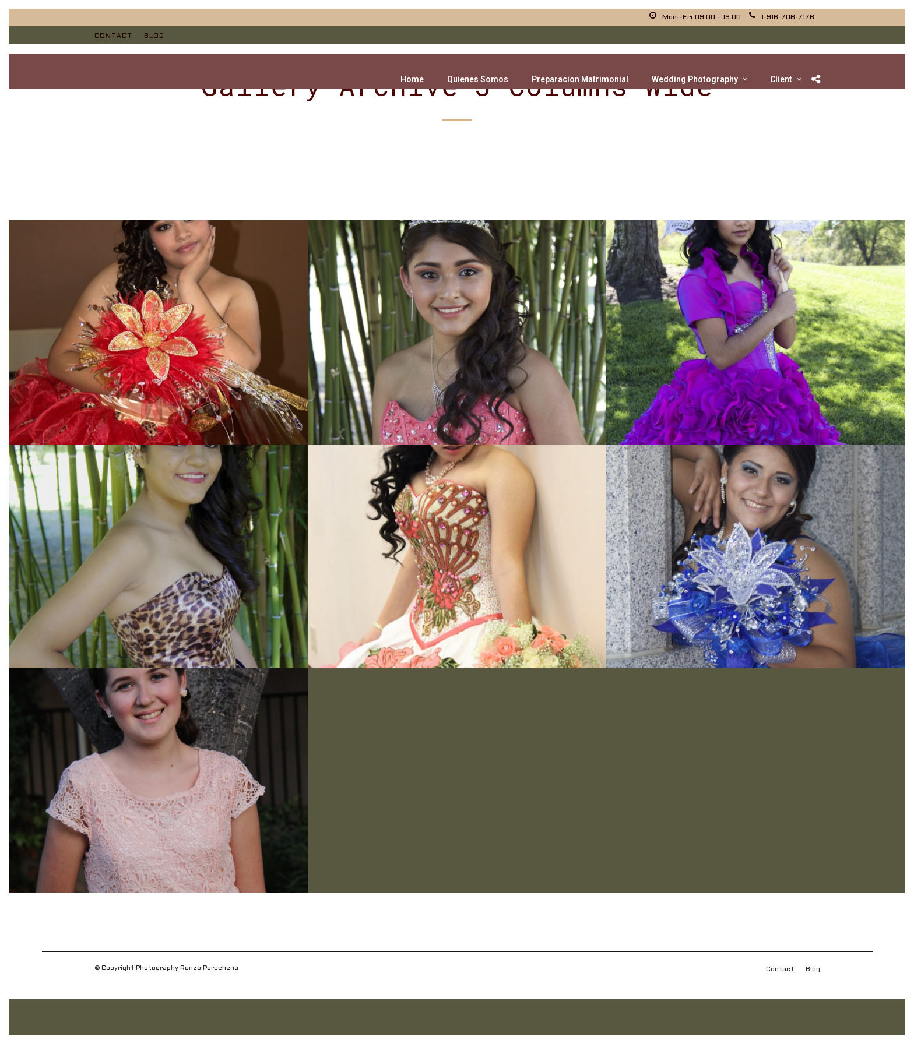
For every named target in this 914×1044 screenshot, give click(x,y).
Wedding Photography (695, 79)
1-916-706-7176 (781, 17)
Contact (113, 36)
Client (781, 79)
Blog (154, 36)
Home (412, 79)
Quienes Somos (477, 79)
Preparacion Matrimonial (580, 79)
